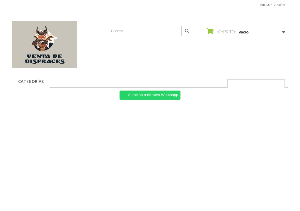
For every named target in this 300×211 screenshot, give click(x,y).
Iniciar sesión (272, 5)
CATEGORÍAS (31, 81)
